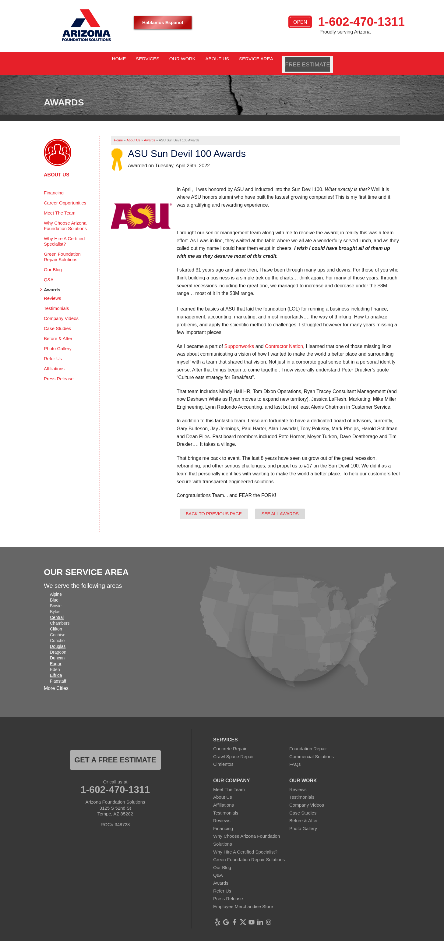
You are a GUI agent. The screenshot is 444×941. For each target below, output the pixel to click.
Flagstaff (58, 673)
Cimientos (223, 756)
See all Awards (279, 506)
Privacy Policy (236, 936)
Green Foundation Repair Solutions (62, 249)
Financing (54, 185)
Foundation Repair (308, 741)
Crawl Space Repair (233, 748)
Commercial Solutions (311, 748)
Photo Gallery (58, 340)
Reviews (52, 290)
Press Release (59, 371)
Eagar (55, 656)
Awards (52, 282)
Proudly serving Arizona (345, 31)
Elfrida (56, 668)
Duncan (57, 650)
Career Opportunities (65, 195)
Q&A (49, 272)
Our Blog (53, 262)
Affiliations (54, 361)
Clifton (56, 621)
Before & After (58, 330)
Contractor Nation (284, 338)
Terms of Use (267, 936)
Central (57, 610)
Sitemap (293, 936)
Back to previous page (214, 506)
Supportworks (239, 338)
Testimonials (56, 300)
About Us (56, 167)
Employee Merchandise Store (243, 898)
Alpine (56, 586)
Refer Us (53, 350)
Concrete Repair (229, 741)
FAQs (295, 756)
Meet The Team (60, 205)
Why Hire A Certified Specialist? (64, 233)
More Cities (56, 681)
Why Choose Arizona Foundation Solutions (65, 218)
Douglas (57, 639)
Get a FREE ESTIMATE (115, 752)
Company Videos (61, 310)
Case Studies (57, 320)
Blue (54, 592)
